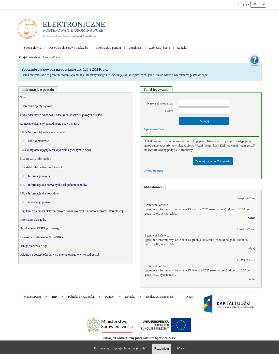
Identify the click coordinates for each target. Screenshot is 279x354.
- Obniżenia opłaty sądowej (36, 106)
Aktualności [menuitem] (135, 47)
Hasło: (169, 111)
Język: (245, 4)
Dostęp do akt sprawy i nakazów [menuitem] (68, 47)
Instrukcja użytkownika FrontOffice (42, 237)
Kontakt (130, 296)
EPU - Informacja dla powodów (39, 193)
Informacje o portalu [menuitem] (108, 47)
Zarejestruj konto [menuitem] (159, 47)
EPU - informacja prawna (35, 202)
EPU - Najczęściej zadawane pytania (42, 132)
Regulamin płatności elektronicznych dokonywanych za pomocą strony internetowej (71, 211)
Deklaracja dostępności (160, 296)
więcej (251, 217)
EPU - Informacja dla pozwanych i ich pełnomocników (53, 185)
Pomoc (109, 296)
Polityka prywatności (81, 296)
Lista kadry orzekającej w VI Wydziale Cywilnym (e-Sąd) (55, 150)
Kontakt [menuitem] (182, 47)
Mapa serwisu (32, 296)
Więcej (181, 348)
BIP (54, 296)
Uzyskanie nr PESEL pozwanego (40, 228)
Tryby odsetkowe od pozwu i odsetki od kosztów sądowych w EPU (61, 115)
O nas (23, 97)
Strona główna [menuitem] (33, 47)
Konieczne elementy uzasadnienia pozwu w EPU (50, 123)
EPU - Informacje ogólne (35, 176)
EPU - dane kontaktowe (34, 141)
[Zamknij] (254, 71)
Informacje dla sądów (33, 219)
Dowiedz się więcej (153, 170)
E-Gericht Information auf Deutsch (41, 167)
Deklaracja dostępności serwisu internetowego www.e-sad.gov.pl (59, 254)
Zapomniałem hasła (154, 129)
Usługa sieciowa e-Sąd (34, 246)
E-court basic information (35, 158)
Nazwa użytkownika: (160, 103)
